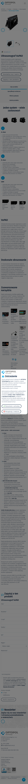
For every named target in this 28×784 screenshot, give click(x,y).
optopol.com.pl (10, 379)
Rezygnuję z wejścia (12, 411)
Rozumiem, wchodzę (12, 406)
